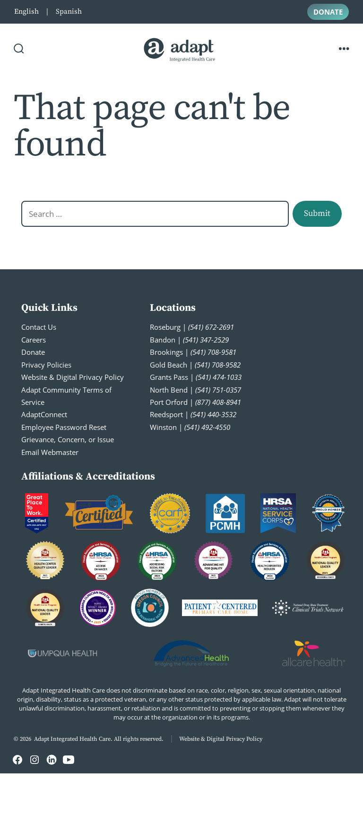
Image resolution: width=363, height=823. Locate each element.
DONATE (328, 12)
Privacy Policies (46, 364)
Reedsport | (193, 414)
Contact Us (38, 327)
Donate (33, 352)
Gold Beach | (195, 364)
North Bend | (195, 389)
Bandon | (189, 339)
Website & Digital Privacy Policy (72, 377)
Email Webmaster (49, 452)
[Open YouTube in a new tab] (68, 759)
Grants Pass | (196, 377)
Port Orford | (195, 402)
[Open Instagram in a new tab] (34, 759)
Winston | (190, 427)
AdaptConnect (44, 414)
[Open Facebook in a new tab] (17, 759)
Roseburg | (192, 327)
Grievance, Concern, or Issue (67, 439)
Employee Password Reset (63, 427)
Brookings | (193, 352)
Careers (33, 339)
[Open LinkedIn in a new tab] (51, 759)
